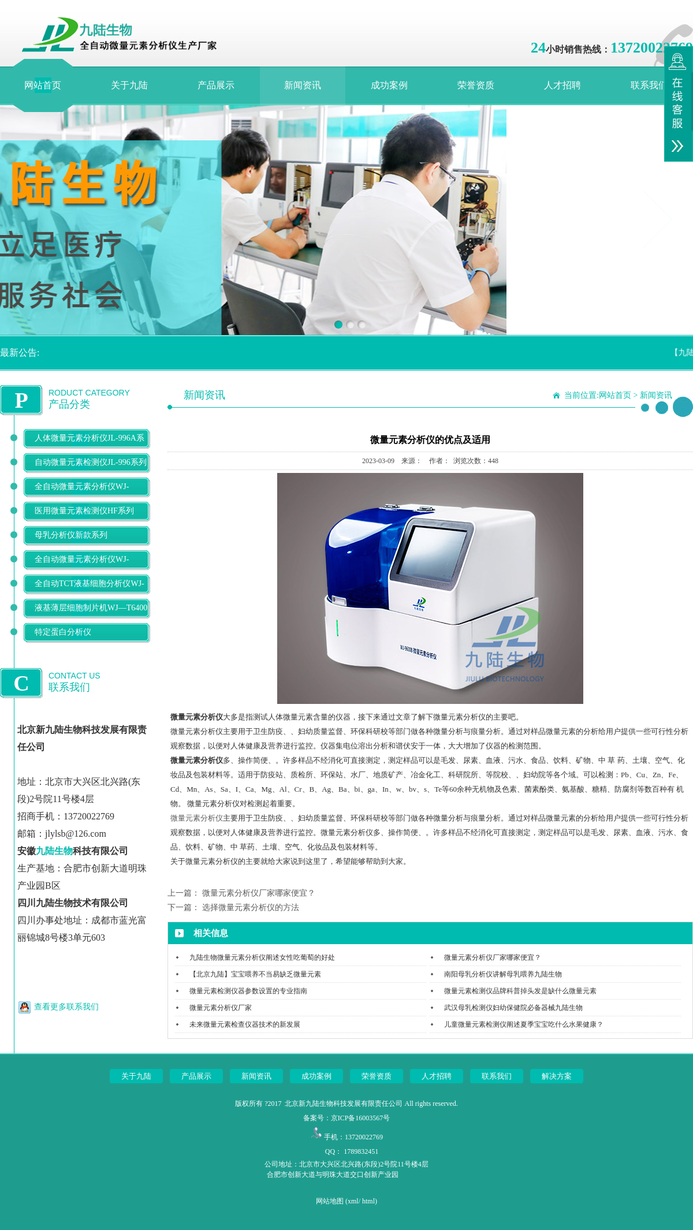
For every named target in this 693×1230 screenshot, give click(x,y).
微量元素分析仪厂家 (220, 1008)
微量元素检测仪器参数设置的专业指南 (248, 991)
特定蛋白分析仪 (63, 632)
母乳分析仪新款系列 (71, 535)
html (368, 1201)
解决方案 (557, 1076)
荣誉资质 (475, 85)
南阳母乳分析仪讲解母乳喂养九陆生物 (503, 974)
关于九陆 (129, 85)
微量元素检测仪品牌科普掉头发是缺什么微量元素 (520, 991)
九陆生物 (54, 851)
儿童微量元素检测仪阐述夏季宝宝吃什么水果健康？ (523, 1024)
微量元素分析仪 (196, 818)
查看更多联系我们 (66, 1006)
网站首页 (42, 85)
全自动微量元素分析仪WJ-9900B (82, 568)
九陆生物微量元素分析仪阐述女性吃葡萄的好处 (262, 957)
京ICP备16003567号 (360, 1118)
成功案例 (389, 85)
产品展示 (216, 85)
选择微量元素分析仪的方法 (250, 907)
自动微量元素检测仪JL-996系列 (91, 462)
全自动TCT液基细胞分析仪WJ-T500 (89, 592)
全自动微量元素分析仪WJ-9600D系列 (82, 495)
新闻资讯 (302, 85)
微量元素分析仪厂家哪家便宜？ (258, 893)
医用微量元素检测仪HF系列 (84, 510)
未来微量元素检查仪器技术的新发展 (244, 1024)
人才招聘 (562, 85)
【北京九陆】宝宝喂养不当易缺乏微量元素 (255, 974)
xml (353, 1201)
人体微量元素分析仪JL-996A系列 (89, 447)
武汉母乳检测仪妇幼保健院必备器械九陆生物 (513, 1008)
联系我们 (649, 85)
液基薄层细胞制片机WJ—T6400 (91, 607)
